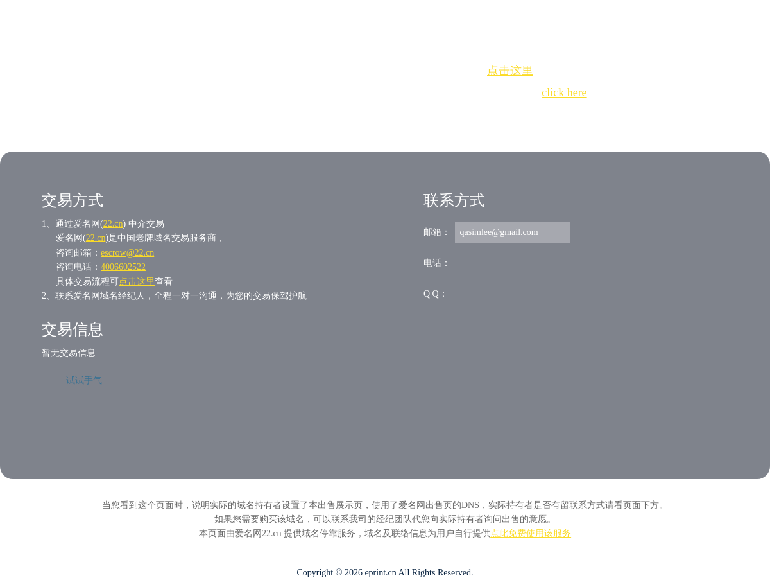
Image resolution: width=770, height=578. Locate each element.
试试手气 (84, 380)
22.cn (113, 224)
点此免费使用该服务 (530, 533)
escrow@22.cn (127, 253)
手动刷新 (420, 116)
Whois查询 (352, 116)
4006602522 (123, 267)
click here (564, 92)
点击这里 (510, 70)
